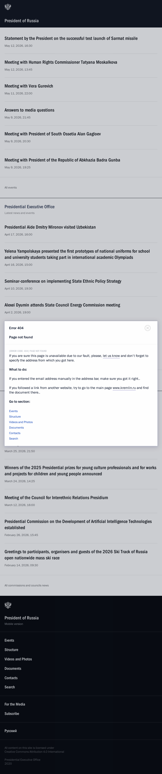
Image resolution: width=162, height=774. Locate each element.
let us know (111, 355)
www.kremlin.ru (124, 388)
